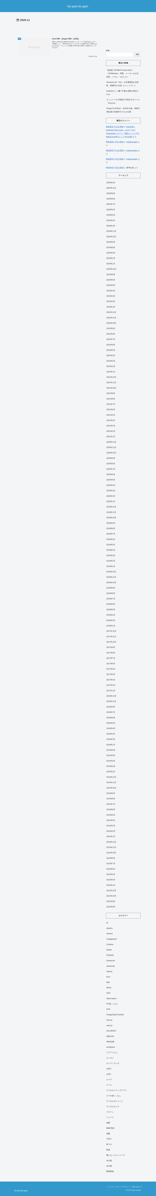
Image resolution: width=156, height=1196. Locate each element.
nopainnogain (132, 142)
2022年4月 (110, 355)
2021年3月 (110, 426)
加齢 (108, 1123)
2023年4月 (110, 291)
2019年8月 (110, 528)
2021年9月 (110, 393)
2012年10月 (111, 896)
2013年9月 (110, 858)
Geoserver (110, 961)
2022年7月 (110, 339)
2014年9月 (110, 793)
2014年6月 (110, 809)
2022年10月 (111, 323)
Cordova (109, 944)
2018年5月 (110, 610)
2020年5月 (110, 480)
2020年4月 (110, 485)
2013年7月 (110, 863)
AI (107, 923)
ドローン (110, 1112)
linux (108, 977)
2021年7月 (110, 404)
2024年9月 (110, 242)
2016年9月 (110, 707)
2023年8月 (110, 274)
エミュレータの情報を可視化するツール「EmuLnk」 (123, 101)
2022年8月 (110, 334)
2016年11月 (111, 701)
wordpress (110, 1047)
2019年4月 (110, 550)
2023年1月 (110, 307)
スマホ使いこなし (113, 1096)
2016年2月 (110, 739)
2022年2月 (110, 366)
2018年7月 (110, 599)
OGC (108, 993)
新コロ (109, 1144)
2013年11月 (111, 847)
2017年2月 (110, 685)
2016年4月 (110, 728)
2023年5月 (110, 285)
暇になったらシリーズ (115, 1155)
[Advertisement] (58, 28)
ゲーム (109, 1085)
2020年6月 (110, 474)
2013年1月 (110, 885)
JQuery (109, 971)
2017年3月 (110, 680)
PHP (108, 1009)
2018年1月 (110, 626)
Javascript (110, 966)
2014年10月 (111, 788)
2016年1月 (110, 745)
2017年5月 (110, 669)
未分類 (109, 1161)
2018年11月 (111, 577)
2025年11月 (111, 188)
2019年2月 (110, 561)
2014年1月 (110, 836)
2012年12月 (111, 891)
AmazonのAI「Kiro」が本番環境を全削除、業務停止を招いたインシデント (122, 84)
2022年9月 (110, 328)
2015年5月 (110, 761)
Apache (109, 928)
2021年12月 (111, 377)
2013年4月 (110, 880)
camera (109, 934)
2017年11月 (111, 637)
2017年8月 (110, 653)
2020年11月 (111, 447)
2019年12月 (111, 507)
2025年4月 (110, 220)
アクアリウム (111, 1052)
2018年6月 (110, 604)
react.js (109, 1020)
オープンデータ (112, 1063)
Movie (108, 988)
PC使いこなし (112, 1004)
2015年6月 (110, 755)
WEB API (110, 1036)
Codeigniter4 (111, 939)
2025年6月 (110, 210)
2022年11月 (111, 318)
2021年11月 (111, 382)
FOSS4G (110, 955)
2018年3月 (110, 620)
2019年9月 (110, 523)
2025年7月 (110, 204)
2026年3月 (110, 183)
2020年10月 (111, 453)
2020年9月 (110, 458)
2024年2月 (110, 258)
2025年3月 (110, 226)
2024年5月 (110, 253)
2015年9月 (110, 750)
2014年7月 (110, 804)
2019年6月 (110, 539)
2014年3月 (110, 826)
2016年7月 (110, 712)
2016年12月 (111, 696)
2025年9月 (110, 193)
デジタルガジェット (114, 1101)
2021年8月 (110, 399)
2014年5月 (110, 815)
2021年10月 (111, 388)
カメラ (109, 1080)
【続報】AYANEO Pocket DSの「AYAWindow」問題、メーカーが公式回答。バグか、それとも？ (122, 73)
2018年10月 (111, 582)
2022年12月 (111, 312)
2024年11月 (111, 231)
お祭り (109, 1069)
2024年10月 (111, 237)
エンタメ (110, 1058)
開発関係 (110, 1171)
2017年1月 (110, 691)
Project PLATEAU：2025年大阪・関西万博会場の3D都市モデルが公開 (123, 110)
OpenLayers (111, 998)
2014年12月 (111, 777)
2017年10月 (111, 642)
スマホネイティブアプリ (116, 1090)
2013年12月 (111, 842)
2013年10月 (111, 853)
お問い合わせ (136, 1187)
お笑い (109, 1074)
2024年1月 (110, 264)
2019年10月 (111, 518)
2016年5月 (110, 723)
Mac (108, 982)
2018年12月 (111, 572)
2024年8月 (110, 247)
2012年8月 (110, 907)
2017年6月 (110, 664)
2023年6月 (110, 280)
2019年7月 (110, 534)
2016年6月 (110, 718)
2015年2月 (110, 772)
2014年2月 (110, 831)
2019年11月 (111, 512)
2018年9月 (110, 588)
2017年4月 (110, 674)
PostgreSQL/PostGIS (115, 1015)
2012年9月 (110, 901)
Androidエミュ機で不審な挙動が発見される (122, 92)
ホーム (111, 1187)
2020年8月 (110, 464)
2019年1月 (110, 566)
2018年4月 (110, 615)
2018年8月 (110, 593)
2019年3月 (110, 555)
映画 (108, 1150)
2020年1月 (110, 501)
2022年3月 (110, 361)
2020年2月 (110, 496)
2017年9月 (110, 647)
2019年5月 (110, 545)
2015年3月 (110, 766)
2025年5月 (110, 215)
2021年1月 (110, 437)
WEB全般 (110, 1042)
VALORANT (111, 1031)
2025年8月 (110, 199)
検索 (108, 51)
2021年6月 (110, 410)
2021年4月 (110, 420)
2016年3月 (110, 734)
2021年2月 (110, 431)
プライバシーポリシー (122, 1187)
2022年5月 (110, 350)
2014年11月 (111, 782)
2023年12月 (111, 269)
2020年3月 (110, 491)
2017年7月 (110, 658)
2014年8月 (110, 799)
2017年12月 (111, 631)
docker (109, 950)
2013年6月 (110, 869)
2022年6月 (110, 345)
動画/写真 (110, 1128)
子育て (109, 1139)
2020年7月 (110, 469)
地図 (108, 1134)
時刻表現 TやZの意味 (115, 127)
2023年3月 (110, 296)
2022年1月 (110, 372)
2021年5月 (110, 415)
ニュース (110, 1117)
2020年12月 (111, 442)
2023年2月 (110, 301)
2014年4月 (110, 820)
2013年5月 (110, 874)
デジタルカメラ (112, 1107)
